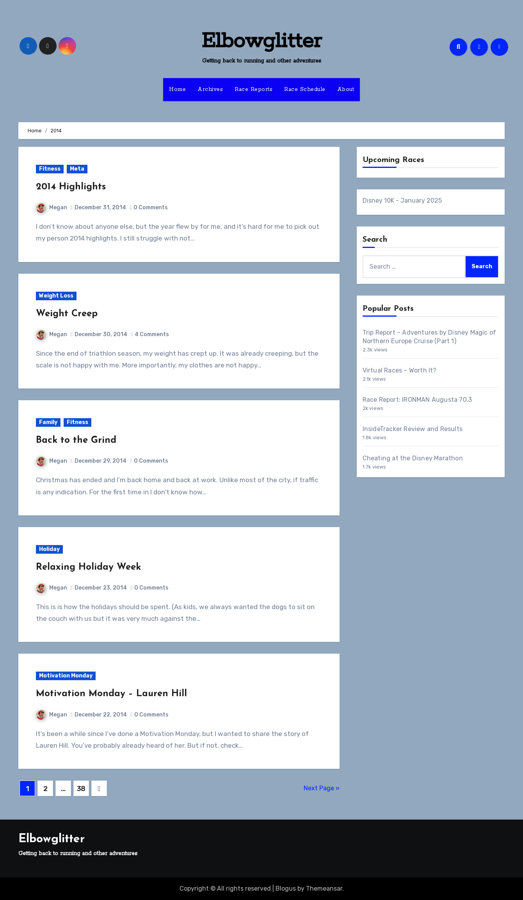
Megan (51, 207)
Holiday (49, 549)
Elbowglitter (261, 41)
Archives (210, 89)
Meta (77, 169)
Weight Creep (67, 314)
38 (81, 788)
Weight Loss (56, 295)
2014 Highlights (71, 187)
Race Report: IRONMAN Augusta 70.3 (417, 399)
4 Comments (152, 334)
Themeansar (324, 888)
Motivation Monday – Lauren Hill (111, 694)
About (345, 89)
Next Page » (322, 788)
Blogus (286, 888)
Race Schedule (305, 89)
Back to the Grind (76, 440)
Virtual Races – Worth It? (400, 370)
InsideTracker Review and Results (413, 429)
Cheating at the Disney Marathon (413, 458)
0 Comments (150, 207)
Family (48, 422)
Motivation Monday (66, 675)
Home (177, 89)
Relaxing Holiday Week (88, 567)
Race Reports (253, 89)
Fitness (49, 169)
